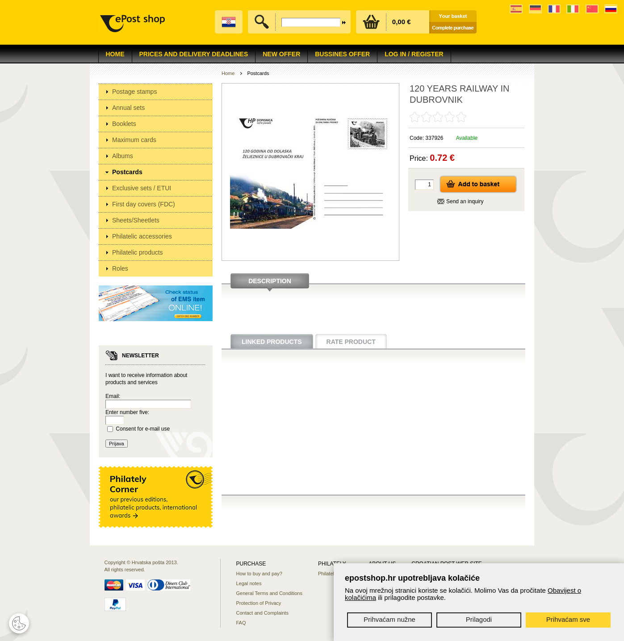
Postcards (127, 172)
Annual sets (128, 107)
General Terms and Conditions (269, 593)
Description (269, 281)
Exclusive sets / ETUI (141, 188)
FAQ (241, 622)
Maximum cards (134, 139)
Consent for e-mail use (143, 429)
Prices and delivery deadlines (193, 54)
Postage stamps (134, 91)
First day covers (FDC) (143, 204)
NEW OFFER (281, 54)
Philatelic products (137, 252)
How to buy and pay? (259, 573)
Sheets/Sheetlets (135, 220)
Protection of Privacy (258, 603)
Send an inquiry (464, 201)
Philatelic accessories (142, 236)
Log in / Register (414, 54)
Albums (122, 155)
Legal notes (249, 583)
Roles (120, 268)
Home (115, 54)
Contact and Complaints (262, 613)
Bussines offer (342, 54)
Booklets (124, 123)
